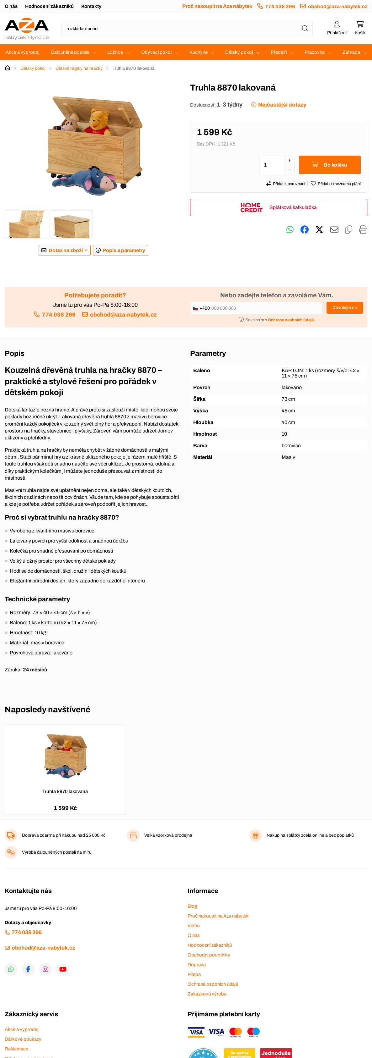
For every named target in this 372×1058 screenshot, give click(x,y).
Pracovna (315, 52)
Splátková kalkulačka (293, 207)
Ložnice (115, 52)
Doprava (197, 964)
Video (194, 925)
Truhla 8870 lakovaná (65, 791)
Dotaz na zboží (66, 250)
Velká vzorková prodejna (168, 835)
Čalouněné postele (70, 52)
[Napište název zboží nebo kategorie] (187, 28)
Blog (192, 906)
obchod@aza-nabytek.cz (337, 6)
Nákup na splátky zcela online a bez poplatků (310, 835)
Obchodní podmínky (209, 954)
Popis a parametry (124, 250)
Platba (194, 974)
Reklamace (16, 1048)
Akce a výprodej (22, 52)
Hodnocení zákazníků (49, 6)
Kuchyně (198, 52)
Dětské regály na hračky (79, 68)
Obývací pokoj (156, 52)
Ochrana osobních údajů (213, 984)
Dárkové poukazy (23, 1039)
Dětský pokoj (239, 52)
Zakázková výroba (207, 993)
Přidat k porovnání (289, 184)
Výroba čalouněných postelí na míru (57, 852)
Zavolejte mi (345, 307)
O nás (11, 6)
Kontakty (91, 6)
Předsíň (279, 52)
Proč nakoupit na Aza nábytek (217, 6)
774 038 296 (280, 6)
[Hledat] (305, 28)
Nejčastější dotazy (282, 105)
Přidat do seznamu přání (339, 184)
